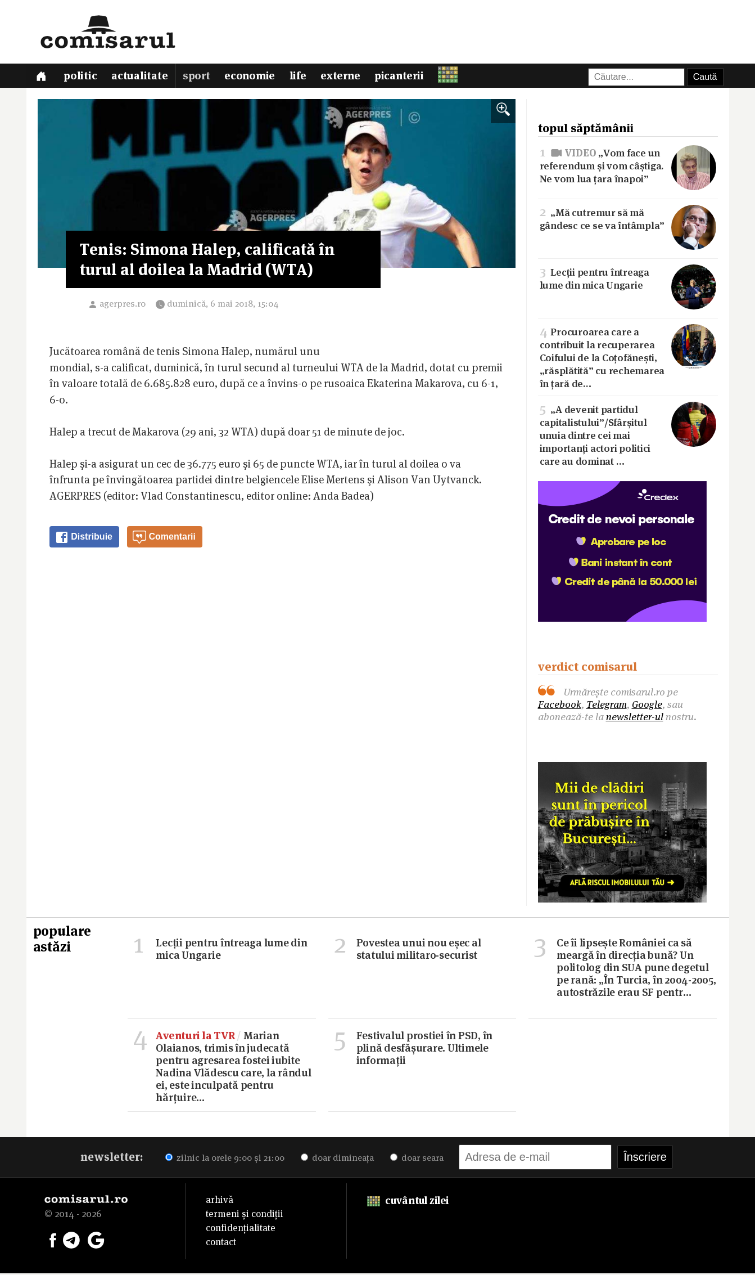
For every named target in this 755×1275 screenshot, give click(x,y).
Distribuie (83, 539)
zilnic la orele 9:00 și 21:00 (224, 1159)
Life (301, 77)
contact (221, 1243)
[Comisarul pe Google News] (96, 1241)
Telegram (606, 706)
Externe (345, 77)
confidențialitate (240, 1229)
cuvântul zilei (408, 1202)
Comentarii (164, 539)
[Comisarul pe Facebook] (52, 1241)
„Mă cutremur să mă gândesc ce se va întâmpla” (628, 220)
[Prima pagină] (42, 77)
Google (647, 706)
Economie (253, 77)
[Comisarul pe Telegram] (71, 1241)
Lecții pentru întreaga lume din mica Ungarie (628, 279)
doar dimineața (337, 1159)
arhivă (219, 1201)
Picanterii (405, 77)
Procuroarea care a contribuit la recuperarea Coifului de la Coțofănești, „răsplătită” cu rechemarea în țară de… (628, 358)
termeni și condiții (244, 1215)
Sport (199, 77)
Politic (81, 77)
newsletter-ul (634, 718)
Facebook (559, 706)
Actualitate (142, 77)
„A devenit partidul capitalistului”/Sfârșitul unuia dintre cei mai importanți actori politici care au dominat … (628, 436)
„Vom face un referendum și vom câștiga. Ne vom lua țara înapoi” (628, 167)
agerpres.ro (123, 305)
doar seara (417, 1159)
